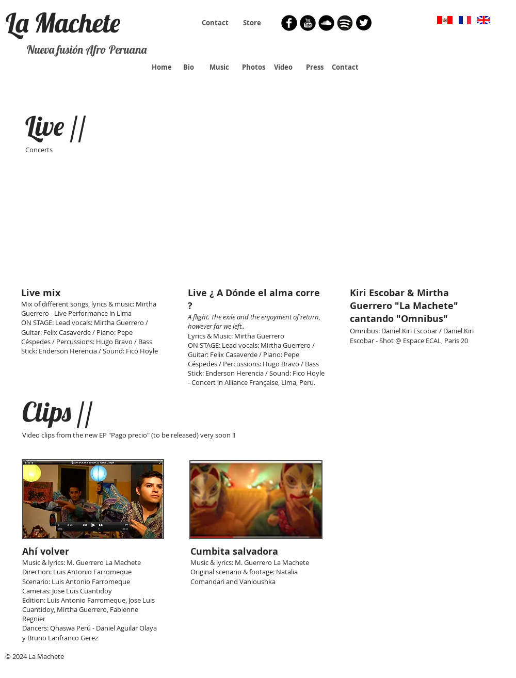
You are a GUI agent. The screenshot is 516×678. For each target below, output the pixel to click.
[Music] (219, 67)
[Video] (283, 67)
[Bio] (188, 67)
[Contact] (215, 23)
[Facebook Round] (289, 23)
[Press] (314, 67)
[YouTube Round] (308, 23)
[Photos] (253, 67)
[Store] (252, 23)
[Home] (161, 67)
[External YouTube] (92, 229)
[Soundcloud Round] (326, 23)
